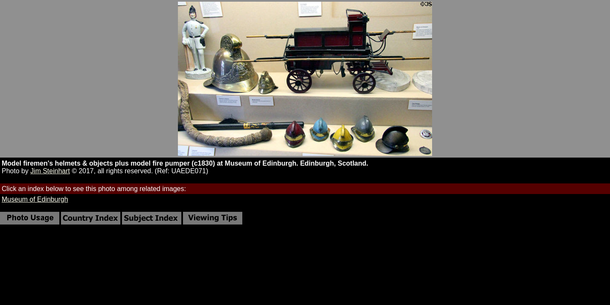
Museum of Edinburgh (35, 199)
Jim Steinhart (50, 171)
